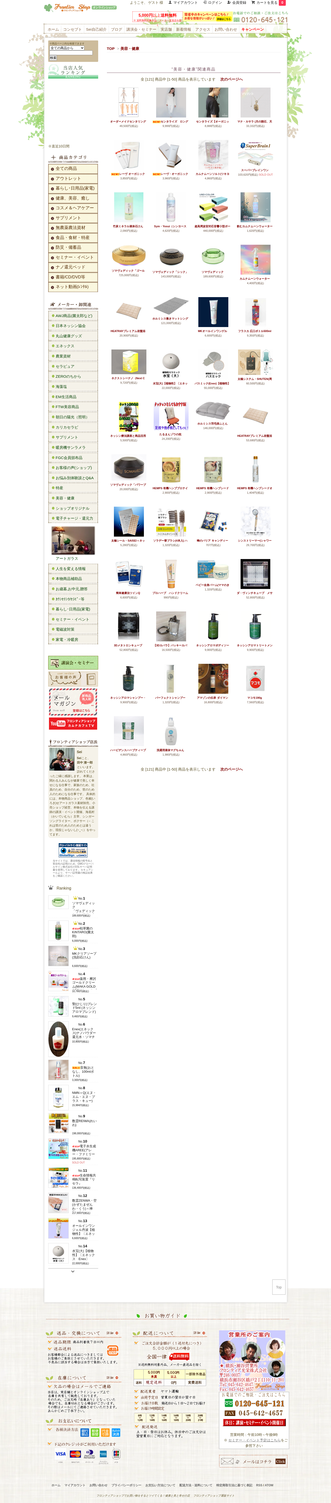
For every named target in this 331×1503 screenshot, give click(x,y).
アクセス (202, 29)
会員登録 (239, 2)
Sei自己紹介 (96, 29)
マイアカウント (185, 2)
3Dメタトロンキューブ (128, 645)
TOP (111, 48)
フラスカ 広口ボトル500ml (254, 331)
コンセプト (72, 29)
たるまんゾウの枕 (170, 434)
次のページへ (231, 79)
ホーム (53, 29)
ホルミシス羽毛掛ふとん (212, 423)
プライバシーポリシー (126, 1485)
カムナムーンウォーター (255, 278)
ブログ (116, 29)
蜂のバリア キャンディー (212, 540)
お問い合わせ (226, 29)
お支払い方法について (160, 1485)
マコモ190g (254, 697)
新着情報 (183, 29)
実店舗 (166, 29)
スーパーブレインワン (255, 170)
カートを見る (271, 2)
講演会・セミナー (141, 29)
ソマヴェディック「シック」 (170, 271)
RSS (259, 1485)
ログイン (215, 2)
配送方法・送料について (195, 1485)
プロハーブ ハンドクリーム (170, 592)
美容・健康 (129, 48)
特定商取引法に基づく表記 (234, 1485)
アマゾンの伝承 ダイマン (212, 697)
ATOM (269, 1485)
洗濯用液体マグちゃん (170, 750)
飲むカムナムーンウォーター (255, 226)
